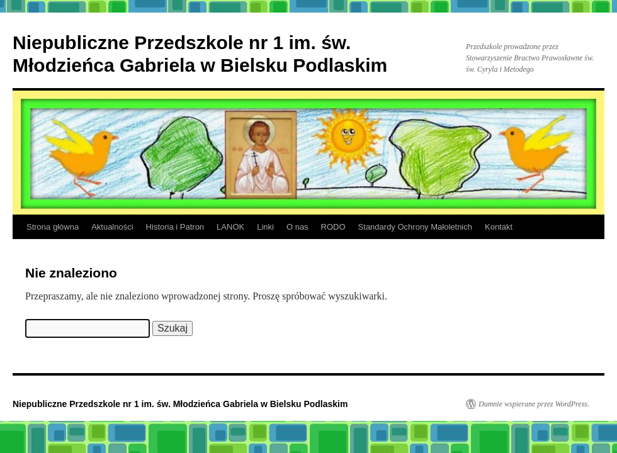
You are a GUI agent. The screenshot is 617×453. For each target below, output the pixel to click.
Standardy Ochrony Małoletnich (415, 227)
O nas (297, 227)
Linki (265, 227)
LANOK (230, 227)
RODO (333, 227)
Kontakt (498, 227)
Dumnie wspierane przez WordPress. (533, 404)
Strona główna (52, 227)
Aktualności (112, 227)
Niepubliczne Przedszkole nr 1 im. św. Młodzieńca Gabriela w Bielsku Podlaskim (180, 404)
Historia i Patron (175, 227)
